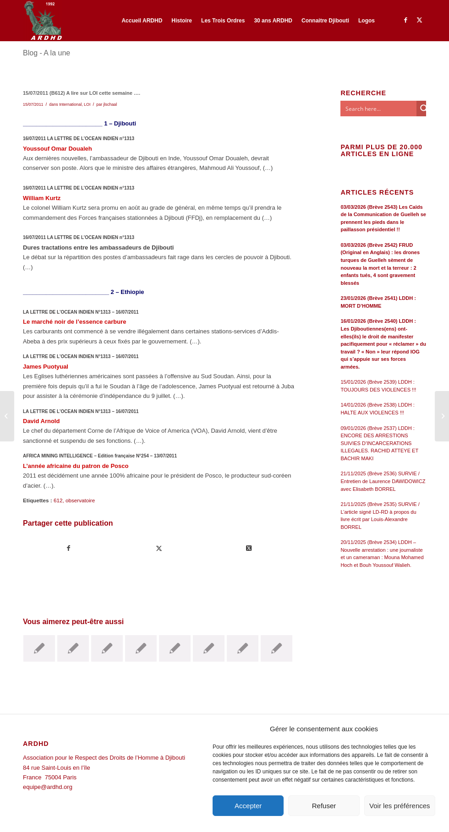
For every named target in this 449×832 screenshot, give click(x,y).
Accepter (248, 806)
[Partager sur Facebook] (68, 548)
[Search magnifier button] (424, 108)
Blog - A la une (46, 53)
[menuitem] (142, 20)
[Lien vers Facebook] (405, 20)
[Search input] (378, 108)
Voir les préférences (399, 806)
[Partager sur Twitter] (159, 548)
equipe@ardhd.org (47, 786)
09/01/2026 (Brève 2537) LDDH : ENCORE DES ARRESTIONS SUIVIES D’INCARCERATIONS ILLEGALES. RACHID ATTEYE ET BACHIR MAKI (379, 443)
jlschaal (110, 104)
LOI (87, 104)
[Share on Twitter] (249, 548)
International (70, 104)
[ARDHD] (42, 20)
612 (58, 500)
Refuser (324, 806)
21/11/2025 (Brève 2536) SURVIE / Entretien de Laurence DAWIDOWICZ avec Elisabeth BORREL (382, 481)
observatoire (80, 500)
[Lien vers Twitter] (419, 20)
